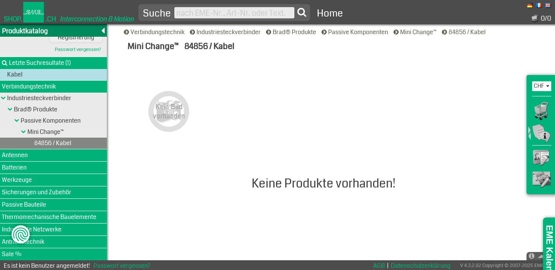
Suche (157, 13)
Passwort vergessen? (78, 49)
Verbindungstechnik (155, 32)
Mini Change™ (415, 32)
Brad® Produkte (291, 32)
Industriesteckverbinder (226, 32)
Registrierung (76, 37)
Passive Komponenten (355, 32)
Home (330, 13)
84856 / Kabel (464, 32)
